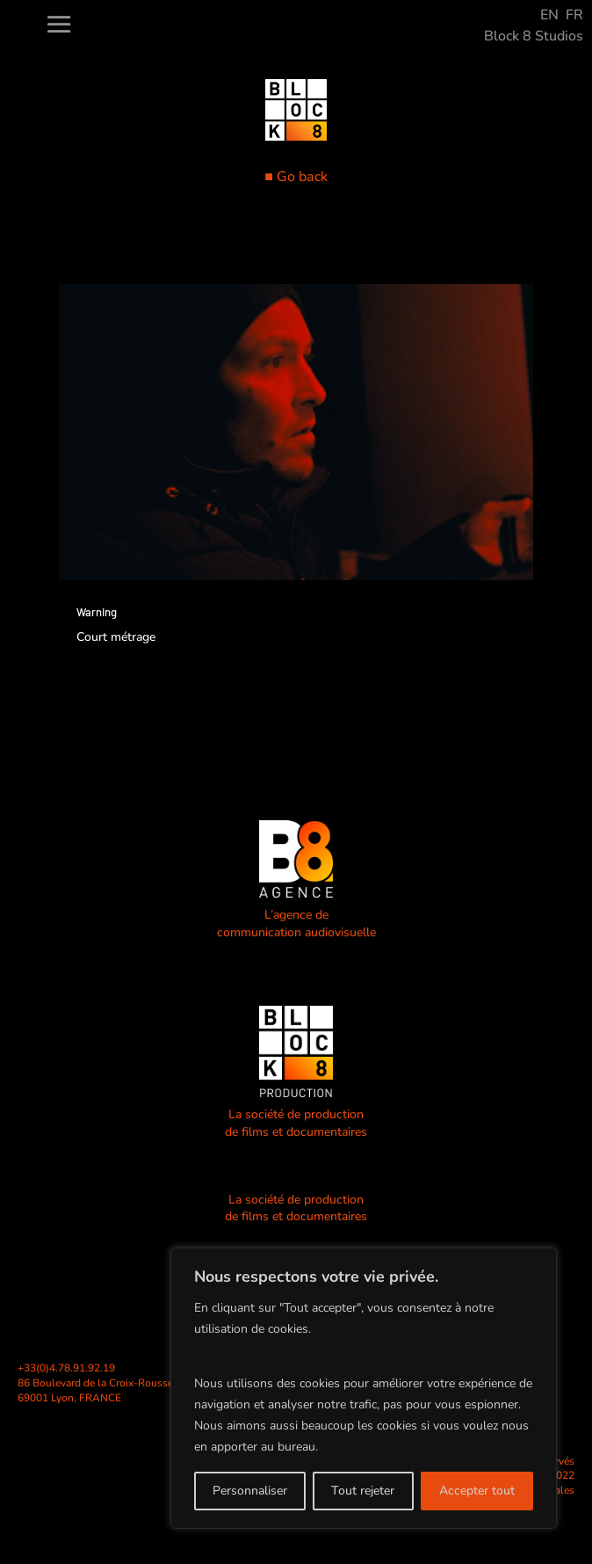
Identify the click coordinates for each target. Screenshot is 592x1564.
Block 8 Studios (533, 36)
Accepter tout (477, 1490)
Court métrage (115, 637)
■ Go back (296, 176)
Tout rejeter (362, 1490)
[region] (363, 1388)
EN (549, 15)
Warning (96, 612)
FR (574, 15)
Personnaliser (250, 1490)
